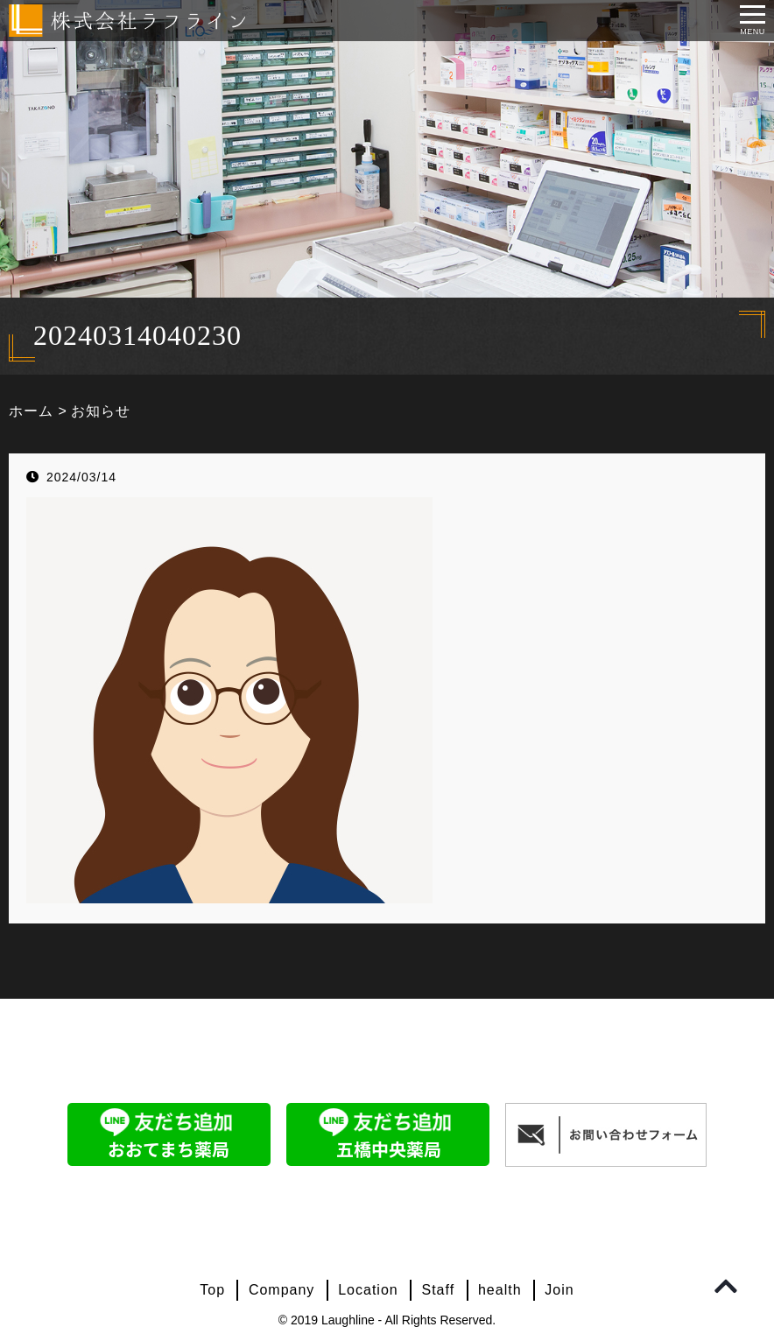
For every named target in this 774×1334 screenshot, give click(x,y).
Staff (438, 1289)
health (500, 1289)
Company (281, 1289)
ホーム (31, 411)
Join (559, 1289)
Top (212, 1289)
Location (368, 1289)
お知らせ (100, 411)
